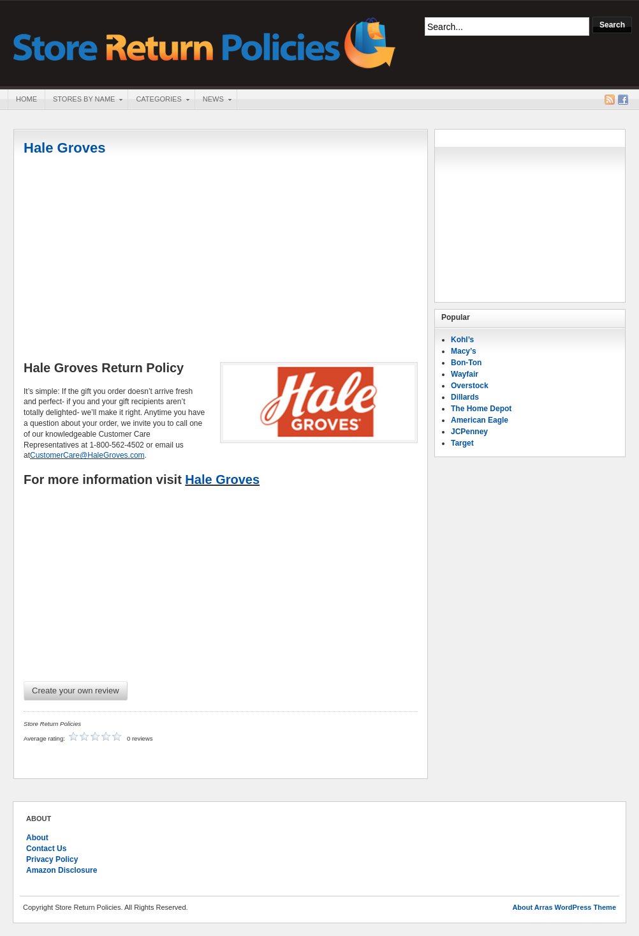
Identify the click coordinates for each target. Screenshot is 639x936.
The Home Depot (481, 408)
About (37, 837)
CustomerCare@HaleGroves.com (87, 455)
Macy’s (463, 351)
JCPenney (469, 431)
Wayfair (464, 374)
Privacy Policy (52, 859)
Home (26, 99)
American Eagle (479, 420)
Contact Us (46, 848)
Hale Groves (64, 148)
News (213, 100)
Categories (158, 100)
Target (462, 443)
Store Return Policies (204, 42)
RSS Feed (610, 99)
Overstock (469, 385)
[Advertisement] (221, 259)
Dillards (465, 397)
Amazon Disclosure (61, 870)
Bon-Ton (466, 362)
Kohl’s (462, 339)
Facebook (623, 99)
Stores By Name (83, 100)
